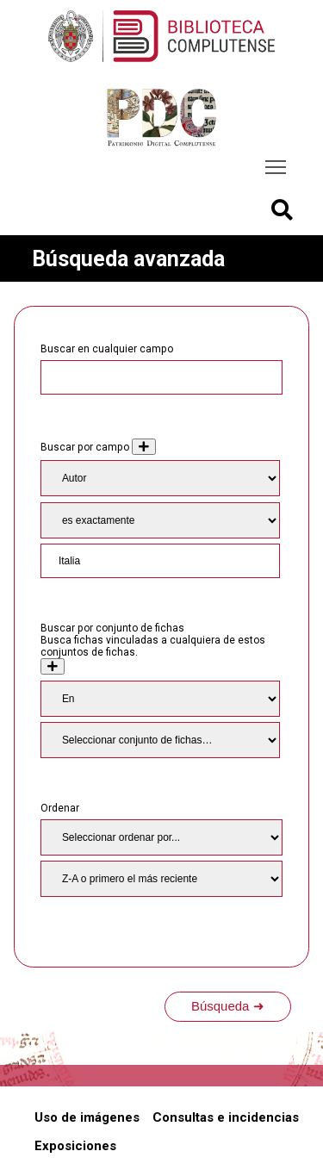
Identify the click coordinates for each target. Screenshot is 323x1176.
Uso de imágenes (87, 1117)
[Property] (160, 478)
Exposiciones (75, 1146)
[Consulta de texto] (160, 561)
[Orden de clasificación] (161, 879)
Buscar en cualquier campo (106, 349)
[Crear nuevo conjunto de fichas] (52, 666)
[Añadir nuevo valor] (144, 447)
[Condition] (160, 699)
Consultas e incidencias (225, 1117)
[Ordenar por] (161, 837)
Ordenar (59, 808)
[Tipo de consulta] (160, 520)
